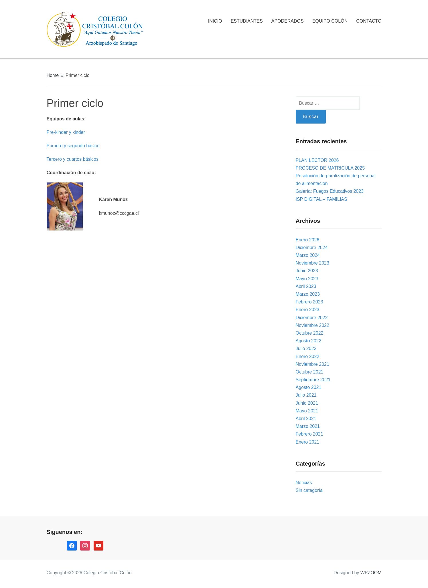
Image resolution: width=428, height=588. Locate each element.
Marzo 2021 (308, 426)
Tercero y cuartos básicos (72, 159)
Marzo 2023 (308, 294)
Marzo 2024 (308, 255)
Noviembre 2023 (312, 263)
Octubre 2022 (310, 333)
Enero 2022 (307, 356)
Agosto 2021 (309, 387)
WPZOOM (371, 572)
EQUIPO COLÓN (330, 21)
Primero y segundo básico (73, 145)
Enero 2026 (307, 239)
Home (53, 75)
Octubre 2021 (310, 372)
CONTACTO (368, 21)
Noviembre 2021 (312, 364)
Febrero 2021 (309, 434)
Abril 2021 (306, 418)
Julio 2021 (306, 395)
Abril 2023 (306, 286)
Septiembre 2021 (313, 379)
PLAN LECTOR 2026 (317, 160)
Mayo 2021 (307, 410)
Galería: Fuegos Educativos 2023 (330, 191)
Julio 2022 (306, 348)
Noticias (304, 482)
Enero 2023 (307, 309)
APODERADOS (287, 21)
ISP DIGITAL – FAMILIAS (321, 199)
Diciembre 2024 (312, 247)
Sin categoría (309, 490)
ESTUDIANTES (247, 21)
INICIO (215, 21)
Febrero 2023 (309, 301)
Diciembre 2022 (312, 317)
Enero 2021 (307, 442)
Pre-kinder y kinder (66, 132)
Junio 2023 (307, 270)
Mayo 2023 (307, 278)
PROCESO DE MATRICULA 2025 (330, 168)
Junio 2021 (307, 403)
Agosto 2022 (309, 340)
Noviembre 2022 (312, 325)
